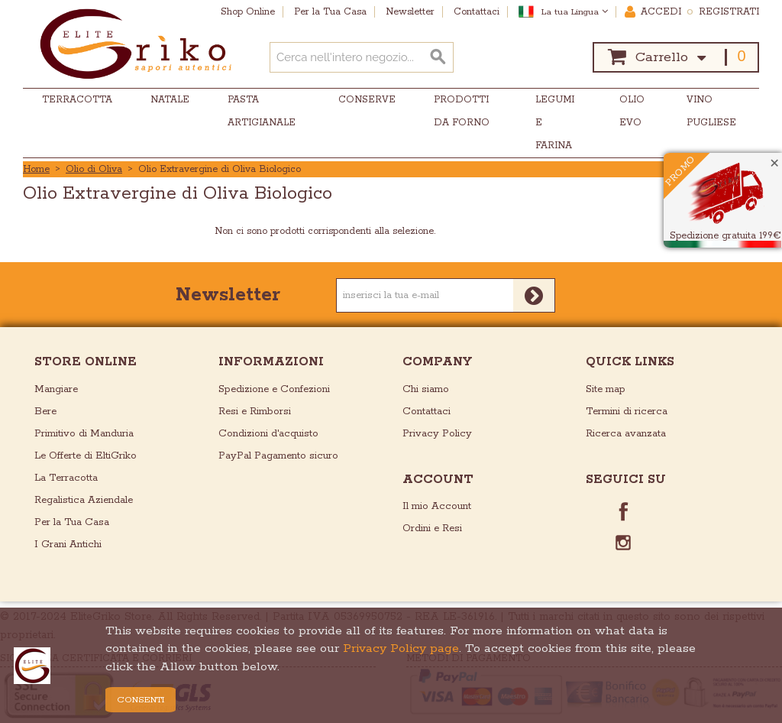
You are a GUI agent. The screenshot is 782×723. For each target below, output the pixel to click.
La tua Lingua (574, 12)
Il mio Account (436, 506)
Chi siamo (425, 389)
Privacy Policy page (401, 648)
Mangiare (56, 389)
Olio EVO (632, 111)
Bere (45, 411)
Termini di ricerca (626, 411)
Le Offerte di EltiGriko (85, 455)
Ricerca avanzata (626, 433)
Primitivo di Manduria (84, 433)
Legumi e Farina (554, 122)
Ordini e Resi (432, 528)
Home (36, 169)
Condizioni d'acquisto (268, 433)
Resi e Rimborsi (254, 411)
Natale (169, 99)
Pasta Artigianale (262, 111)
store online (85, 362)
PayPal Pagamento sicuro (278, 455)
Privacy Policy (437, 433)
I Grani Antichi (68, 544)
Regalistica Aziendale (83, 500)
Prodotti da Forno (462, 111)
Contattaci (426, 411)
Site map (605, 389)
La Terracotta (66, 478)
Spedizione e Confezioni (274, 389)
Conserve (367, 99)
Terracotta (77, 99)
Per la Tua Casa (71, 522)
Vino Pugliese (711, 111)
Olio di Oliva (94, 169)
